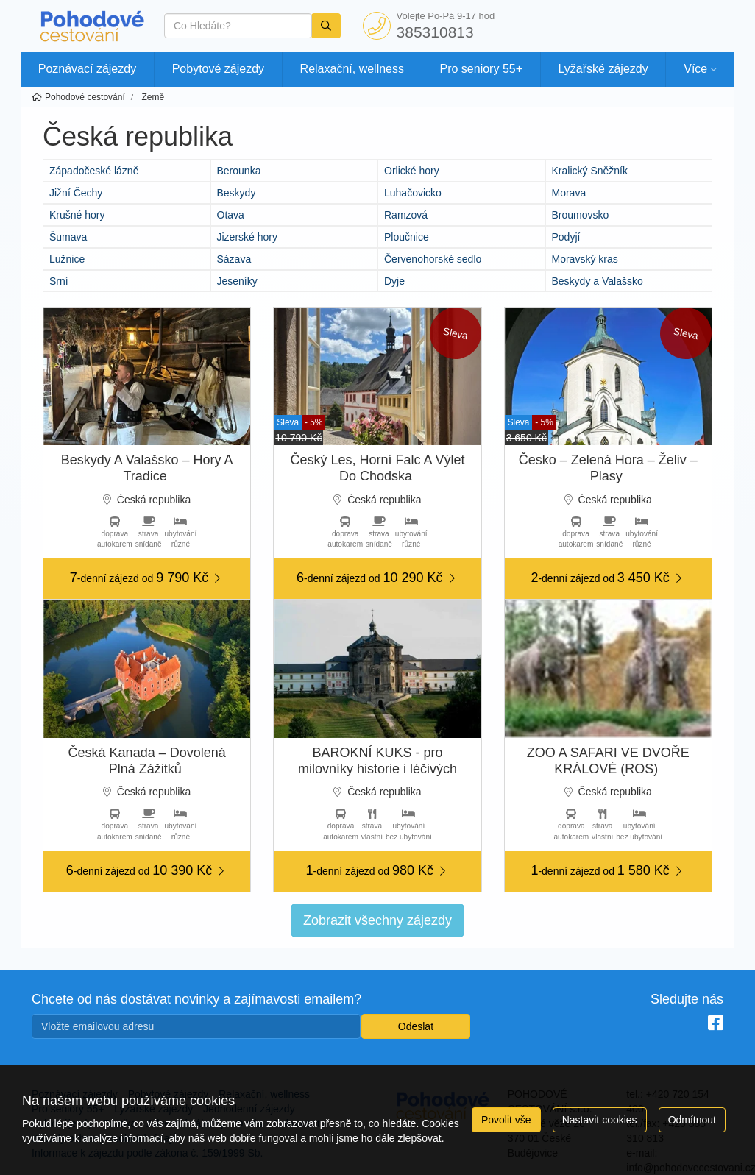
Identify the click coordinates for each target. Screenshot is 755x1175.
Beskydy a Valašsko (597, 281)
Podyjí (566, 237)
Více (695, 69)
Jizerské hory (247, 237)
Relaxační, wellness (352, 69)
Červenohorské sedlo (432, 259)
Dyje (394, 281)
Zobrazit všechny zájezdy (377, 920)
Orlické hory (411, 171)
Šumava (68, 237)
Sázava (234, 259)
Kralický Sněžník (590, 171)
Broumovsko (580, 215)
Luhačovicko (413, 193)
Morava (569, 193)
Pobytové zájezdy (218, 69)
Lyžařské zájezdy (603, 69)
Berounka (239, 171)
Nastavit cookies (599, 1120)
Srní (58, 281)
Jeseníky (237, 281)
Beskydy (236, 193)
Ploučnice (406, 237)
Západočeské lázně (93, 171)
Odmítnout (692, 1120)
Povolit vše (506, 1120)
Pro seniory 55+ (481, 69)
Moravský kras (585, 259)
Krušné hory (76, 215)
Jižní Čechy (75, 193)
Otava (230, 215)
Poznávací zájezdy (87, 69)
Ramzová (406, 215)
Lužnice (67, 259)
